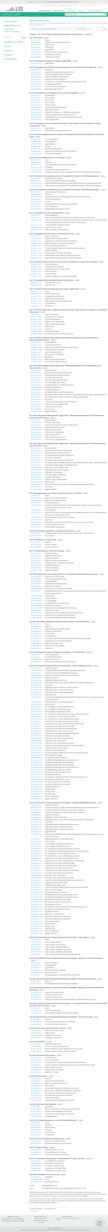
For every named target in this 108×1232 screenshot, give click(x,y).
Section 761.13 (36, 169)
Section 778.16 (36, 324)
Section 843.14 (36, 1065)
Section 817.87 (36, 880)
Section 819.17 (36, 949)
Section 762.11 (36, 181)
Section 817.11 (36, 805)
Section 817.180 (36, 931)
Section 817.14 (36, 810)
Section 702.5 (36, 69)
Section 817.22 (36, 815)
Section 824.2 (36, 981)
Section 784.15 (36, 460)
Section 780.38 (36, 411)
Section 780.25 (36, 394)
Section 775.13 (36, 285)
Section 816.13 (36, 670)
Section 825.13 (36, 997)
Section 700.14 (36, 54)
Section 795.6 (36, 556)
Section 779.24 (36, 359)
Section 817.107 (36, 899)
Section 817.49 (36, 832)
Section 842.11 (36, 1044)
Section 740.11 (36, 144)
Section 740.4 (36, 141)
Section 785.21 (36, 522)
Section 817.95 (36, 885)
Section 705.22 (36, 112)
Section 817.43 (36, 822)
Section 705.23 (36, 115)
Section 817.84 (36, 878)
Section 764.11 (36, 192)
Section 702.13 (36, 77)
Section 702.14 (36, 79)
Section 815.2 (36, 657)
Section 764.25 (36, 209)
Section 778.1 (36, 314)
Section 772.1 (36, 215)
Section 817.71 (36, 858)
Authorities (8, 50)
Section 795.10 (36, 565)
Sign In (88, 1230)
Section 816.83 (36, 741)
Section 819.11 (36, 942)
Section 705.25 (36, 119)
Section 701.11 (36, 63)
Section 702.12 (36, 74)
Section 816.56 (36, 697)
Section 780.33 (36, 404)
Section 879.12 (36, 1163)
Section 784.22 (36, 477)
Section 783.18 (36, 427)
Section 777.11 (36, 294)
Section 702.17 (36, 86)
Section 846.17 (36, 1114)
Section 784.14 (36, 458)
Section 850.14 (36, 1132)
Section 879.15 (36, 1170)
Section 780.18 (36, 385)
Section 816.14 (36, 673)
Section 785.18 (36, 512)
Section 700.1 (36, 40)
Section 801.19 (36, 648)
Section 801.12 (36, 631)
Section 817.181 (36, 933)
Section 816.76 (36, 733)
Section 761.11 (36, 165)
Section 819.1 (36, 940)
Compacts (8, 55)
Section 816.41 (36, 680)
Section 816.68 (36, 719)
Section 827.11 (36, 1010)
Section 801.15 (36, 638)
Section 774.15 (36, 274)
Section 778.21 (36, 331)
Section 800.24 (36, 603)
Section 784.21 (36, 475)
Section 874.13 (36, 1143)
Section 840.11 (36, 1030)
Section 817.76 (36, 870)
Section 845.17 (36, 1093)
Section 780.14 (36, 380)
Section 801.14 (36, 636)
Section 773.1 (36, 236)
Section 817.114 (36, 907)
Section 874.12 (36, 1141)
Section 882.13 (36, 1179)
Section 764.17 (36, 199)
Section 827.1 (35, 1008)
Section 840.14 (36, 1035)
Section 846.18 (36, 1116)
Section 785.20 (36, 520)
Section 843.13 (36, 1062)
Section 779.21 (36, 354)
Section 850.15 (36, 1135)
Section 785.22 (36, 524)
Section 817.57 (36, 839)
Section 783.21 (36, 432)
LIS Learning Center (38, 2)
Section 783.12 (36, 425)
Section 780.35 (36, 407)
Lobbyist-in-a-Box (57, 1228)
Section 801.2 (36, 624)
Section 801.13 (36, 633)
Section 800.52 (36, 615)
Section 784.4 (36, 448)
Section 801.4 (36, 626)
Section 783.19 (36, 430)
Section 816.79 (36, 736)
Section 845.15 (36, 1088)
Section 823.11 (36, 967)
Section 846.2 (36, 1106)
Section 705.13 (36, 100)
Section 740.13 (36, 146)
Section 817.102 (36, 894)
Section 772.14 (36, 227)
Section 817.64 (36, 848)
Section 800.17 (36, 591)
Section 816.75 (36, 731)
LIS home (82, 5)
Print (53, 28)
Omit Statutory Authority (35, 1208)
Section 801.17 (36, 643)
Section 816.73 (36, 726)
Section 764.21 (36, 204)
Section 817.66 (36, 851)
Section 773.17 (36, 250)
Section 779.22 (36, 357)
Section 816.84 (36, 743)
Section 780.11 (36, 373)
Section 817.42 (36, 819)
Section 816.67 (36, 716)
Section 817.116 (36, 909)
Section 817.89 (36, 882)
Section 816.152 (36, 794)
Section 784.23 (36, 479)
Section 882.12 (36, 1177)
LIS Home (50, 1228)
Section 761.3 (36, 162)
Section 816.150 (36, 789)
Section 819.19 (36, 952)
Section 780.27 (36, 397)
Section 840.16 (36, 1037)
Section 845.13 (36, 1086)
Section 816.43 (36, 685)
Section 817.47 (36, 829)
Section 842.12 (36, 1046)
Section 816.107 (36, 770)
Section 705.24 (36, 117)
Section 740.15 (36, 149)
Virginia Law (82, 11)
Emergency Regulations (12, 31)
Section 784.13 (36, 455)
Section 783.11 (36, 422)
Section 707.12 (36, 130)
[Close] (106, 1)
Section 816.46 (36, 690)
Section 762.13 (36, 183)
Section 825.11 (36, 992)
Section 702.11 (36, 72)
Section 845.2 (36, 1078)
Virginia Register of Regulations (40, 1220)
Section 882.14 (36, 1182)
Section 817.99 (36, 890)
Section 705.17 (36, 105)
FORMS (32, 1186)
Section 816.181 (36, 799)
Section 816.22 (36, 678)
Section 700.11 (36, 50)
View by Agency (9, 29)
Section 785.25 (36, 527)
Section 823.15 (36, 975)
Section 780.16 (36, 382)
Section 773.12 (36, 241)
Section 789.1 (36, 533)
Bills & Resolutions (59, 11)
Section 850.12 (36, 1127)
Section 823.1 (36, 963)
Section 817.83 (36, 875)
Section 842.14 (36, 1049)
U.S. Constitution (41, 1222)
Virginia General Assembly (49, 5)
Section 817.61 (36, 844)
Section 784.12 (36, 453)
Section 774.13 (36, 271)
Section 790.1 (36, 542)
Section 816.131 (36, 782)
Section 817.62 (36, 846)
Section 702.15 (36, 82)
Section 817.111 (36, 902)
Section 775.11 (36, 282)
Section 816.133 (36, 787)
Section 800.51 (36, 613)
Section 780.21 (36, 387)
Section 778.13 (36, 317)
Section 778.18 (36, 329)
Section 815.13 (36, 659)
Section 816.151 (36, 791)
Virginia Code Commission (40, 1218)
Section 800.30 (36, 605)
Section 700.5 (36, 47)
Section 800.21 (36, 598)
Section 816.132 (36, 784)
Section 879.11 (36, 1161)
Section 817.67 (36, 853)
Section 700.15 (36, 57)
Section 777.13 (36, 298)
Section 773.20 (36, 255)
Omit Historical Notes (49, 1208)
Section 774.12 (36, 269)
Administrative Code (71, 14)
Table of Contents (34, 23)
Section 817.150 (36, 924)
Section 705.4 (36, 95)
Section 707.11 (36, 128)
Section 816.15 (36, 675)
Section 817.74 (36, 865)
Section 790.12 (36, 547)
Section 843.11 (36, 1057)
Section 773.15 (36, 246)
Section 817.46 (36, 827)
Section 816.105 (36, 765)
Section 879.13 (36, 1166)
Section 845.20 (36, 1100)
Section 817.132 (36, 919)
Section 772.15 (36, 230)
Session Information (44, 11)
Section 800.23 (36, 601)
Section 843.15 (36, 1067)
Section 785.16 (36, 505)
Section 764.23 (36, 206)
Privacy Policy (75, 5)
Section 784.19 (36, 470)
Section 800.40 (36, 608)
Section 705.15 (36, 102)
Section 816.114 (36, 777)
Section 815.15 (36, 662)
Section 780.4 (36, 370)
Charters (7, 46)
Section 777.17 (36, 306)
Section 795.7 (36, 558)
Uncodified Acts (10, 59)
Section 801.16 (36, 641)
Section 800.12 (36, 579)
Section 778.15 (36, 322)
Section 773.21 (36, 258)
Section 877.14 (36, 1154)
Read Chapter (88, 34)
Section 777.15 (36, 303)
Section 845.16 (36, 1090)
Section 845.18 (36, 1095)
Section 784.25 (36, 484)
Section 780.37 (36, 409)
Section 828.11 (36, 1022)
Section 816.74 (36, 728)
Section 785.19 (36, 517)
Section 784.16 (36, 462)
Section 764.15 (36, 197)
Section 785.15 (36, 503)
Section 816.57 (36, 702)
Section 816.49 (36, 695)
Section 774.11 (36, 266)
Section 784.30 (36, 489)
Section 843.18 (36, 1072)
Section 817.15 (36, 812)
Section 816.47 (36, 692)
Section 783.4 (36, 420)
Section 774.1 (36, 264)
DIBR (31, 1188)
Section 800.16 (36, 588)
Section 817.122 (36, 914)
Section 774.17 (36, 276)
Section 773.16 (36, 248)
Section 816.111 (36, 772)
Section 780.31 (36, 402)
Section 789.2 (36, 536)
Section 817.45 (36, 824)
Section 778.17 (36, 326)
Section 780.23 (36, 392)
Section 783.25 (36, 439)
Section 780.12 (36, 375)
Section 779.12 (36, 347)
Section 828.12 (36, 1024)
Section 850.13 (36, 1130)
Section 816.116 (36, 779)
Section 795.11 (36, 568)
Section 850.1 (36, 1122)
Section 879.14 (36, 1168)
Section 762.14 (36, 185)
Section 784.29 (36, 487)
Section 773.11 (36, 238)
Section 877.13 (36, 1152)
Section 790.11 (36, 544)
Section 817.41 (36, 817)
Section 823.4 (36, 965)
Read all (46, 37)
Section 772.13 (36, 225)
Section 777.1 (35, 291)
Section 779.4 (36, 342)
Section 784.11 (36, 450)
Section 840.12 (36, 1033)
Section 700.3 (36, 45)
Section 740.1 (36, 139)
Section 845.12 (36, 1083)
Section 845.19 (36, 1098)
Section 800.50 (36, 610)
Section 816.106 (36, 767)
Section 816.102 (36, 760)
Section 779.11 (36, 345)
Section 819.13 (36, 944)
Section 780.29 (36, 399)
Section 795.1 (36, 553)
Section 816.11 (36, 668)
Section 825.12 (36, 995)
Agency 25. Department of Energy (77, 23)
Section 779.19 (36, 352)
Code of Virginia (10, 21)
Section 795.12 (36, 570)
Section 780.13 (36, 377)
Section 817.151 (36, 926)
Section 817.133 (36, 921)
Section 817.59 (36, 841)
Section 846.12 (36, 1109)
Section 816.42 (36, 682)
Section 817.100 (36, 892)
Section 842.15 (36, 1051)
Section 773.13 (36, 243)
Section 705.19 (36, 107)
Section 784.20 (36, 472)
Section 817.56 (36, 834)
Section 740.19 (36, 153)
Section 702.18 (36, 89)
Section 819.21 (36, 954)
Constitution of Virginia (13, 42)
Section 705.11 (36, 98)
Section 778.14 (36, 319)
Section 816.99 (36, 755)
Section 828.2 (36, 1019)
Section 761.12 (36, 167)
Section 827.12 (36, 1013)
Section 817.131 (36, 916)
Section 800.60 (36, 617)
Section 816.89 (36, 748)
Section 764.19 (36, 201)
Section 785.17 (36, 510)
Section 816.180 (36, 796)
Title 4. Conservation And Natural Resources (53, 23)
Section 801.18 (36, 646)
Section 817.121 (36, 911)
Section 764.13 (36, 194)
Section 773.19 (36, 253)
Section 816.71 (36, 721)
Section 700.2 (36, 42)
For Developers (67, 1216)
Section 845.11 (36, 1081)
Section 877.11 (36, 1150)
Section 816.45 (36, 687)
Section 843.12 (36, 1060)
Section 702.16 (36, 84)
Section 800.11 (36, 576)
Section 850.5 (36, 1125)
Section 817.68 (36, 856)
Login (100, 5)
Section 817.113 (36, 904)
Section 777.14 (36, 301)
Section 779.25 (36, 362)
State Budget (71, 11)
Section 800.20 (36, 596)
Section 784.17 (36, 465)
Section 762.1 (36, 178)
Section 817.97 (36, 887)
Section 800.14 (36, 584)
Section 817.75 (36, 868)
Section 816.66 (36, 714)
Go (104, 29)
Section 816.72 (36, 724)
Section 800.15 (36, 586)
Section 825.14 (36, 999)
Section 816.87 (36, 745)
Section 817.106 (36, 897)
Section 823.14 (36, 972)
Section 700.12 (36, 52)
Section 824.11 (36, 984)
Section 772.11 (36, 218)
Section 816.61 (36, 707)
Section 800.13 (36, 581)
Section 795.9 (36, 563)
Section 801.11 (36, 629)
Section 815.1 (36, 654)
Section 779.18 (36, 350)
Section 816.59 (36, 704)
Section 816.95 (36, 750)
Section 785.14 (36, 500)
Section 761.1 (36, 160)
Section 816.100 (36, 757)
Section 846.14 (36, 1111)
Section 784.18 (36, 467)
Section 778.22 (36, 334)
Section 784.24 (36, 482)
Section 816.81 (36, 738)
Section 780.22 (36, 390)
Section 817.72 (36, 861)
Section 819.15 (36, 947)
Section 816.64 (36, 711)
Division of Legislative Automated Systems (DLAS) (74, 1230)
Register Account (92, 5)
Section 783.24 (36, 437)
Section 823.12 (36, 970)
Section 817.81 (36, 873)
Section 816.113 (36, 774)
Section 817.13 (36, 807)
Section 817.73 (36, 863)
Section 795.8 (36, 560)
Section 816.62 (36, 709)
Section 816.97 (36, 753)
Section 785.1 (36, 495)
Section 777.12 (36, 296)
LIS (15, 9)
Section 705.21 (36, 110)
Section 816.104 (36, 762)
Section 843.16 (36, 1070)
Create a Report (45, 28)
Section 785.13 (36, 498)
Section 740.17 (36, 151)
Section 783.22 (36, 434)
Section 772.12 (36, 220)
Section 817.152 (36, 928)
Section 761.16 (36, 172)
